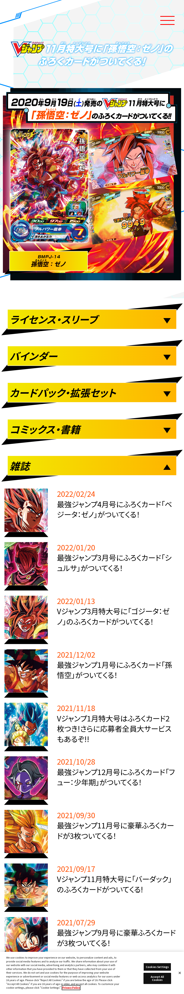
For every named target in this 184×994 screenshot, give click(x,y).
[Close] (180, 973)
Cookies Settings (129, 774)
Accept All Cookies (157, 978)
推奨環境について (54, 774)
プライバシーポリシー (92, 803)
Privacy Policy (71, 987)
